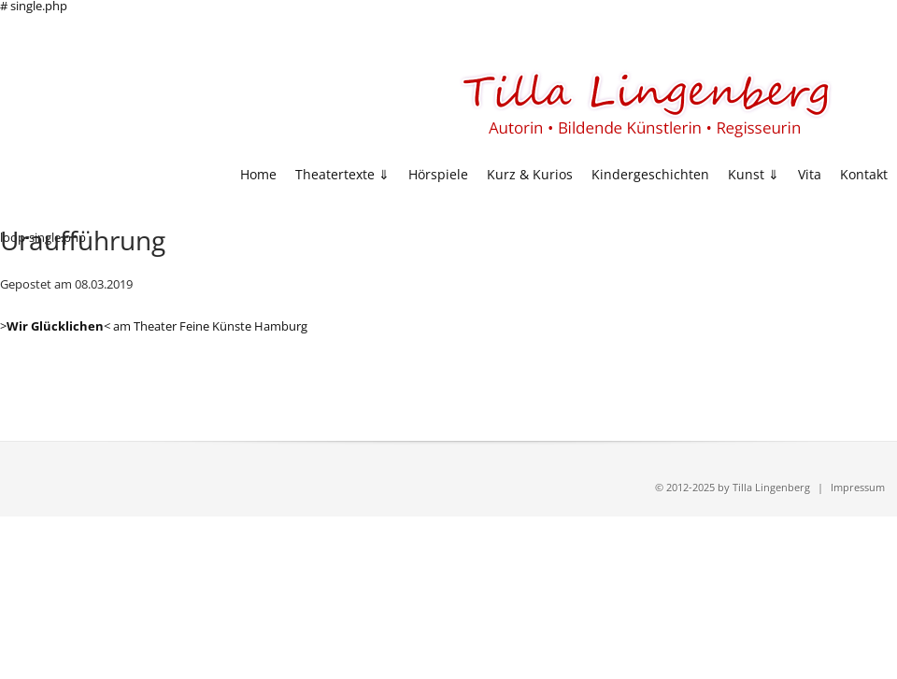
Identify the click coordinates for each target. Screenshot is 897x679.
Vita (809, 175)
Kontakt (864, 175)
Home (258, 175)
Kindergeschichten (650, 175)
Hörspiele (438, 175)
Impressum (858, 487)
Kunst (746, 175)
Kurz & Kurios (530, 175)
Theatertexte (335, 175)
